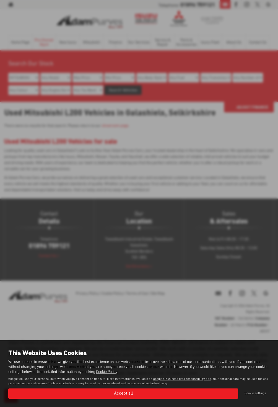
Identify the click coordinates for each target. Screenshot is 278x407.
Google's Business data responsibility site (182, 379)
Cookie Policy (106, 372)
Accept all (123, 393)
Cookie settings (255, 393)
